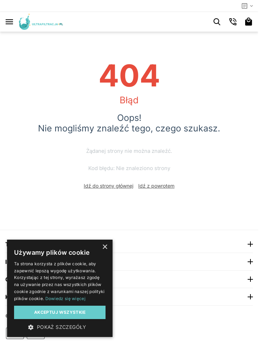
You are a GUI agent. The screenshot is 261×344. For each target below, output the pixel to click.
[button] (60, 327)
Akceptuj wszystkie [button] (59, 312)
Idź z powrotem (156, 186)
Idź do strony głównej (108, 186)
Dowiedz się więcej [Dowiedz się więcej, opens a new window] (65, 298)
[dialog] (60, 288)
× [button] (104, 247)
